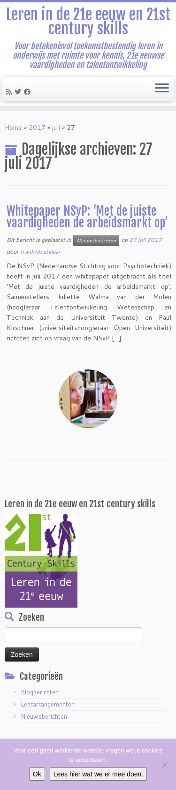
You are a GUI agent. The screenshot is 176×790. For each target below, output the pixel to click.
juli (56, 127)
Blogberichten (40, 692)
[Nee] (164, 764)
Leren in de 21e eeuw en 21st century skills (88, 22)
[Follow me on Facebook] (28, 92)
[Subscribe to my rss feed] (10, 92)
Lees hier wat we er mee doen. (98, 774)
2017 (37, 127)
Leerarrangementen (48, 704)
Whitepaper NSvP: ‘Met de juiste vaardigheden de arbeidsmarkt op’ (87, 217)
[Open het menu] (162, 89)
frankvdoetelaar (40, 252)
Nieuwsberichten (96, 240)
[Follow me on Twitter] (19, 92)
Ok (37, 774)
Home (13, 127)
